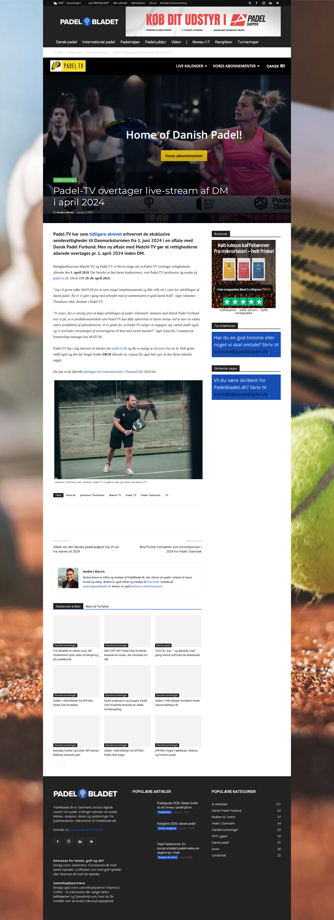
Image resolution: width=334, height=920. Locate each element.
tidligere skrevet (105, 234)
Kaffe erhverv (248, 310)
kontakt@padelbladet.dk (241, 351)
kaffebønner (61, 896)
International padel (98, 42)
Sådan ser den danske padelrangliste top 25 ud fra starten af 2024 (85, 549)
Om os (152, 3)
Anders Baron (65, 212)
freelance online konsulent (146, 586)
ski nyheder (92, 874)
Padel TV (131, 495)
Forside (57, 52)
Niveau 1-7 (201, 42)
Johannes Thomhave (92, 495)
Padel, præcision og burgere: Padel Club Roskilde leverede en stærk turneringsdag (125, 705)
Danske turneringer (97, 52)
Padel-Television (150, 495)
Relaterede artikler (68, 606)
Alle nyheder (120, 3)
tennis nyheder (63, 870)
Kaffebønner (228, 310)
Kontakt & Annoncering (173, 3)
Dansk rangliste (167, 828)
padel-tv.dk (60, 278)
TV (166, 495)
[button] (250, 2)
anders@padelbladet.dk (97, 586)
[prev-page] (56, 763)
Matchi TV (115, 495)
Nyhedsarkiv (138, 3)
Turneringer (248, 42)
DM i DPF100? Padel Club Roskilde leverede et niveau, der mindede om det (126, 655)
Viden (176, 42)
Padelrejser (130, 42)
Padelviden (164, 812)
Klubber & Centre (167, 857)
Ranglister (223, 42)
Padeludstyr (155, 42)
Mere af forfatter (97, 606)
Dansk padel (66, 42)
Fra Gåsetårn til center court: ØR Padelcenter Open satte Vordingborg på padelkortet (75, 655)
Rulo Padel (153, 581)
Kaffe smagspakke (251, 311)
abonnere (160, 348)
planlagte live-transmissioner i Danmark (111, 371)
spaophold (106, 901)
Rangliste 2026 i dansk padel (176, 823)
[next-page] (62, 763)
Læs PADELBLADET (98, 3)
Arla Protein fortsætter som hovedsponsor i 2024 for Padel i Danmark (171, 549)
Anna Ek (70, 495)
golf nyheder (112, 870)
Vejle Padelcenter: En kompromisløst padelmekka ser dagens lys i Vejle (178, 848)
